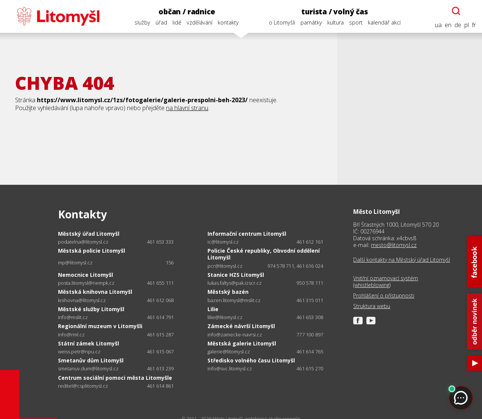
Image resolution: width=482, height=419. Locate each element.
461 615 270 (309, 368)
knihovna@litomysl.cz (82, 300)
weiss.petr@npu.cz (79, 351)
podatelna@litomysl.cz (83, 242)
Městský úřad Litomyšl (88, 233)
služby (142, 22)
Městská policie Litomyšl (91, 250)
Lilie (212, 309)
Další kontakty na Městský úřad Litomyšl (401, 259)
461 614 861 (160, 385)
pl (466, 25)
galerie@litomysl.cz (228, 351)
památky (311, 22)
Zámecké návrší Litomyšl (241, 326)
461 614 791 (160, 317)
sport (356, 22)
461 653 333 (160, 241)
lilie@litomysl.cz (225, 317)
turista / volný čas (334, 11)
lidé (177, 22)
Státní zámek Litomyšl (88, 343)
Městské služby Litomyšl (91, 309)
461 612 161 (309, 241)
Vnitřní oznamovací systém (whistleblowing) (385, 282)
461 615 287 (160, 334)
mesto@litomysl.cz (393, 245)
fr (474, 25)
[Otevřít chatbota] (456, 11)
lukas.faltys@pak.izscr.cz (234, 283)
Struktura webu (371, 306)
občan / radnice (187, 11)
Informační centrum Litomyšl (246, 233)
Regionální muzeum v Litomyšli (100, 326)
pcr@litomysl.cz (225, 266)
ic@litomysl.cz (223, 242)
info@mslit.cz (73, 317)
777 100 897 (309, 334)
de (458, 25)
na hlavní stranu (187, 108)
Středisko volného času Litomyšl (251, 360)
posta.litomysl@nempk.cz (86, 283)
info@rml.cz (71, 335)
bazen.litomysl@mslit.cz (234, 300)
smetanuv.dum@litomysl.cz (88, 368)
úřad (161, 22)
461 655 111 (160, 282)
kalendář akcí (384, 22)
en (448, 25)
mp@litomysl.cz (75, 262)
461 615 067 (160, 351)
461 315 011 (309, 300)
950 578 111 (309, 282)
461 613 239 (160, 368)
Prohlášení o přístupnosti (383, 295)
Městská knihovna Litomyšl (95, 291)
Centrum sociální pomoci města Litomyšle (115, 377)
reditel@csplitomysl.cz (83, 386)
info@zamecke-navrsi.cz (234, 335)
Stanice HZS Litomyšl (235, 274)
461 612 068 (160, 300)
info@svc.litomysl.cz (229, 368)
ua (438, 25)
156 (170, 262)
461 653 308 (309, 317)
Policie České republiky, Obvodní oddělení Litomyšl (263, 254)
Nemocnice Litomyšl (85, 274)
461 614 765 (309, 351)
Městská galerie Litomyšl (241, 343)
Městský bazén (228, 291)
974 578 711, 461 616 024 (295, 265)
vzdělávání (199, 22)
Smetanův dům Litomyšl (91, 360)
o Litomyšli (282, 22)
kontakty (228, 22)
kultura (335, 22)
